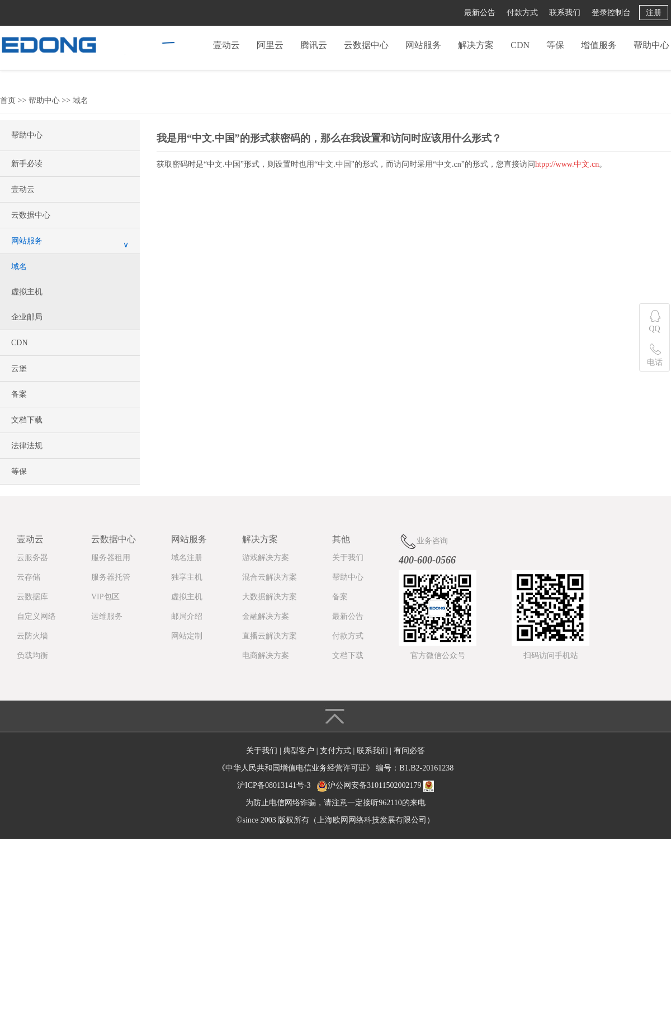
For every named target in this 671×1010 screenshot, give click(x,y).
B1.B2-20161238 (426, 768)
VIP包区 (105, 597)
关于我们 (347, 557)
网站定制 (186, 636)
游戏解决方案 (265, 557)
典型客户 (299, 750)
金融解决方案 (265, 616)
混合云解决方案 (269, 577)
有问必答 (409, 750)
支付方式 (336, 750)
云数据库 (32, 597)
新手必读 (26, 163)
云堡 (19, 368)
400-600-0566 (427, 560)
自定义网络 (36, 616)
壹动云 (226, 45)
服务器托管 (110, 577)
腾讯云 (313, 45)
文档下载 (26, 420)
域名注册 (186, 557)
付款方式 (522, 12)
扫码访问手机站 (550, 655)
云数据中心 (366, 45)
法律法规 (26, 445)
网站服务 (423, 45)
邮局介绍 (186, 616)
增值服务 (599, 45)
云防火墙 (32, 636)
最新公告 (479, 12)
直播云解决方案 (269, 636)
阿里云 (270, 45)
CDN (520, 45)
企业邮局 (26, 317)
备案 (19, 394)
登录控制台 (611, 12)
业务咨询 (423, 541)
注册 (653, 12)
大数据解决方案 (269, 597)
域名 (80, 100)
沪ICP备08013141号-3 (273, 785)
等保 (555, 45)
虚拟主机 (26, 292)
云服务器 (32, 557)
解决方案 (476, 45)
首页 (8, 100)
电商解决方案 (265, 655)
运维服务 (106, 616)
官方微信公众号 (437, 655)
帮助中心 (651, 45)
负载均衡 (32, 655)
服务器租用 (110, 557)
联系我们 (564, 12)
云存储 (28, 577)
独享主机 (186, 577)
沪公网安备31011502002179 (374, 785)
